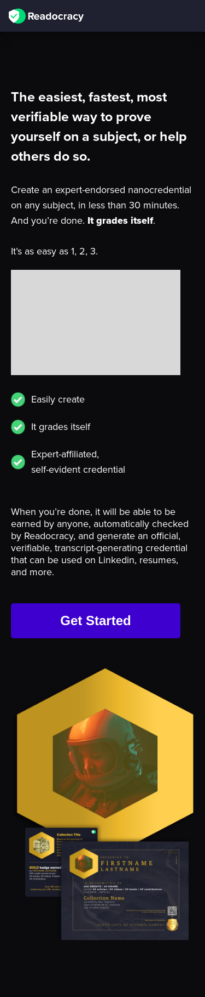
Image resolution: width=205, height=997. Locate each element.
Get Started (95, 620)
